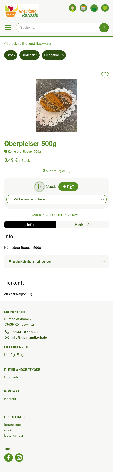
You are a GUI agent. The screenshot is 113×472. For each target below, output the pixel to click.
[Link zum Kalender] (83, 8)
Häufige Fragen (15, 355)
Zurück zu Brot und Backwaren (28, 44)
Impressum (12, 425)
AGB (7, 430)
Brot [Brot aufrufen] (11, 55)
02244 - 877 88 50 (21, 332)
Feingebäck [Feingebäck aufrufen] (54, 55)
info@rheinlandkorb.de (25, 337)
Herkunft (82, 224)
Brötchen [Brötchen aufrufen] (29, 55)
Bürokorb (11, 377)
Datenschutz (13, 435)
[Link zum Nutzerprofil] (72, 8)
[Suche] (62, 27)
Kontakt (10, 399)
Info (30, 224)
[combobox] (56, 199)
